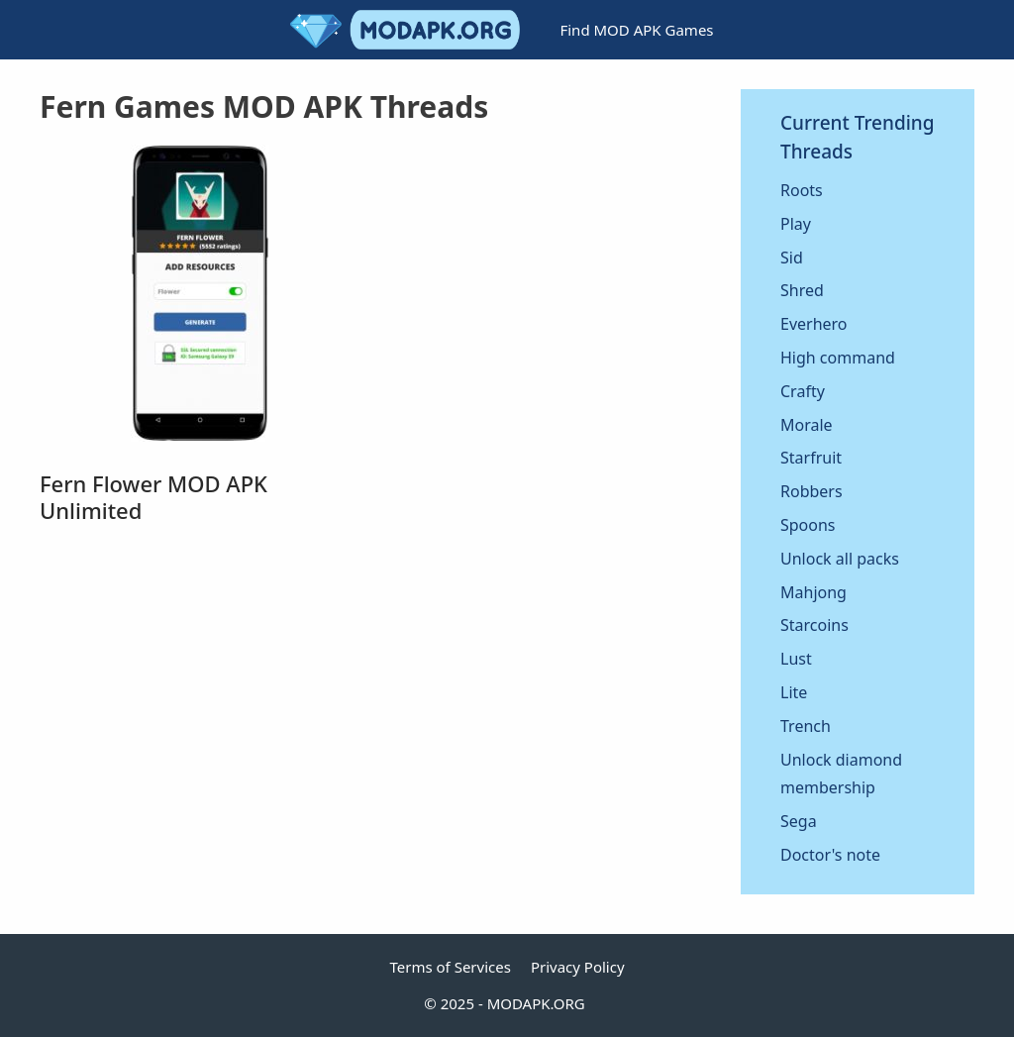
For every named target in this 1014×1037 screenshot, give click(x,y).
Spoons (808, 525)
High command (837, 357)
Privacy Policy (578, 967)
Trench (805, 726)
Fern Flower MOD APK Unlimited (153, 496)
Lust (796, 659)
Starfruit (811, 457)
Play (795, 224)
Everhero (814, 324)
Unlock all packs (839, 559)
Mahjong (813, 592)
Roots (801, 190)
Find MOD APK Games (636, 30)
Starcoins (814, 625)
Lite (793, 692)
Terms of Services (449, 967)
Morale (806, 425)
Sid (791, 257)
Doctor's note (830, 855)
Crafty (802, 391)
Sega (798, 821)
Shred (802, 290)
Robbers (811, 491)
